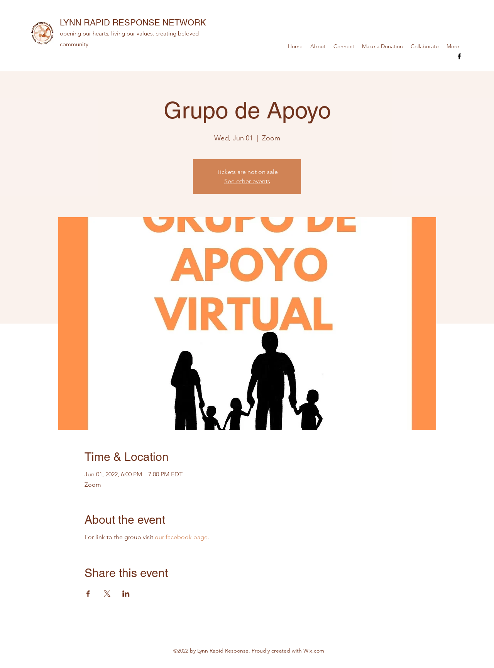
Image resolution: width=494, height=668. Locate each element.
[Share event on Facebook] (88, 593)
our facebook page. (182, 537)
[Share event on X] (107, 593)
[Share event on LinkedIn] (126, 593)
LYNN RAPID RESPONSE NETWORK (133, 22)
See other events (247, 181)
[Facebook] (459, 56)
